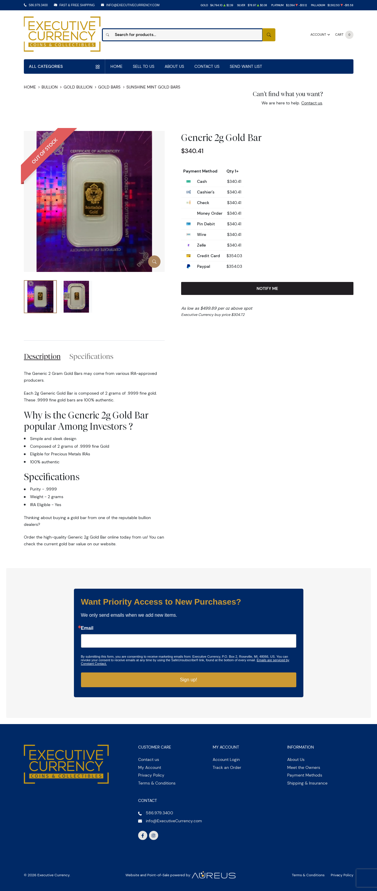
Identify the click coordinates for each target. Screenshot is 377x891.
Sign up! (188, 679)
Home (116, 66)
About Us (174, 66)
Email (87, 628)
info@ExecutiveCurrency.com (133, 5)
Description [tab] (42, 356)
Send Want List (246, 66)
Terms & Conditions (157, 783)
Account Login (226, 759)
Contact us (311, 103)
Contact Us (206, 66)
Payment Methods (304, 775)
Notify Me (267, 288)
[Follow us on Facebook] (143, 835)
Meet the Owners (303, 767)
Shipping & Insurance (307, 783)
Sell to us (143, 66)
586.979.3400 (38, 5)
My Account (149, 767)
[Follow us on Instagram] (153, 835)
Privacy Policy (151, 775)
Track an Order (227, 767)
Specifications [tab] (91, 356)
